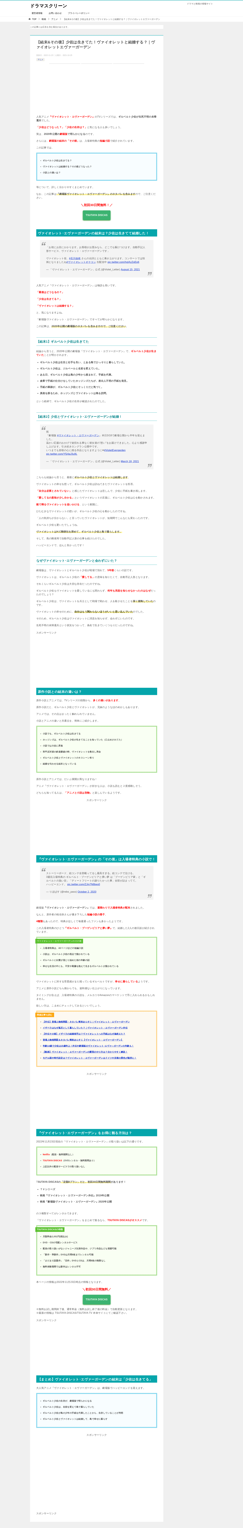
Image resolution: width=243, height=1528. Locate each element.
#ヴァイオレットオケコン (81, 262)
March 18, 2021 (130, 461)
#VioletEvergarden (115, 450)
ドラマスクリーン (49, 5)
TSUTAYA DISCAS (97, 215)
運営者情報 (37, 13)
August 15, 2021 (130, 269)
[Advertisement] (96, 656)
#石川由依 (75, 258)
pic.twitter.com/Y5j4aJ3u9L (61, 454)
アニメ (40, 60)
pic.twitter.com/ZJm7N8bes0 (83, 884)
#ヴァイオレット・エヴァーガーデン (78, 435)
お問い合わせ (55, 13)
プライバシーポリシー (79, 13)
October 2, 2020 (87, 891)
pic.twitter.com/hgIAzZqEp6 (123, 262)
